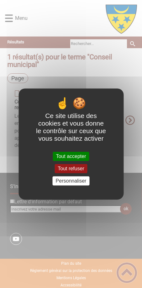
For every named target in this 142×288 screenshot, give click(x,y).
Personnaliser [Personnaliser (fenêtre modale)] (71, 181)
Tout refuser (71, 168)
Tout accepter (71, 156)
